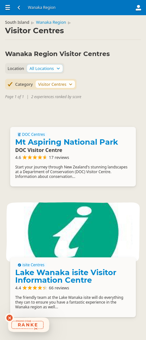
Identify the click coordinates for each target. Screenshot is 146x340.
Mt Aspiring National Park (66, 142)
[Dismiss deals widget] (9, 318)
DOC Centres (31, 134)
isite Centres (31, 265)
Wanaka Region (51, 22)
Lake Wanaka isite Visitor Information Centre (65, 276)
